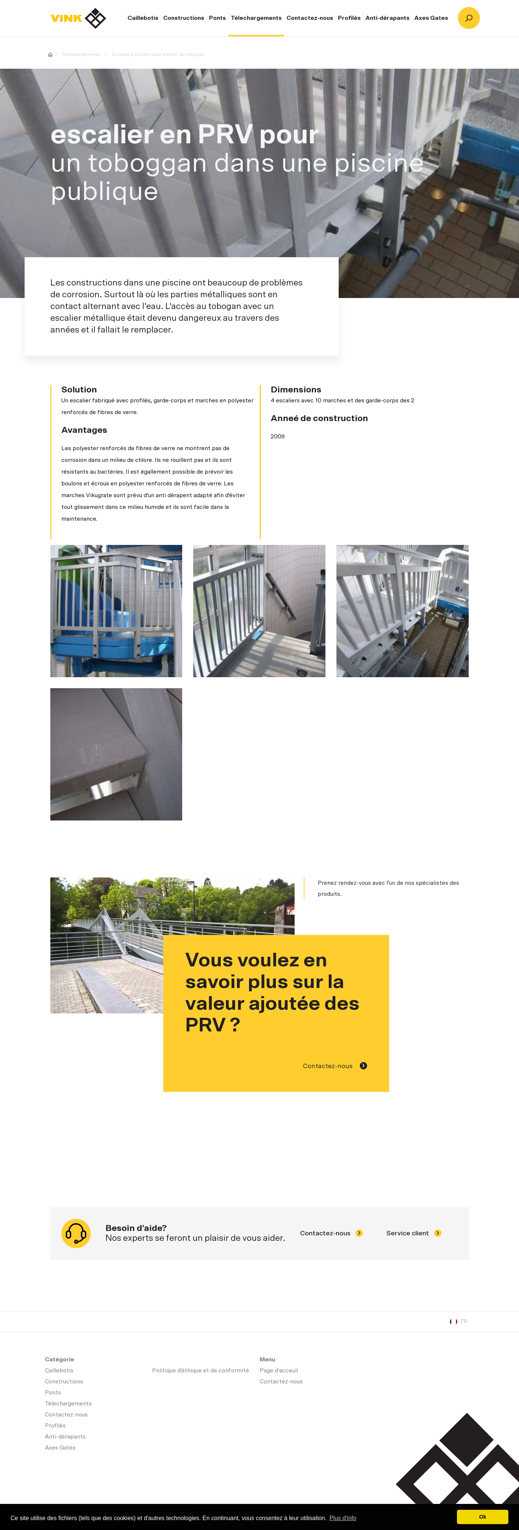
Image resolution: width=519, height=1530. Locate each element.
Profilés (349, 18)
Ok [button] (482, 1517)
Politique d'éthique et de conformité (200, 1370)
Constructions (183, 18)
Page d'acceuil (78, 18)
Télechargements (256, 18)
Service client (413, 1233)
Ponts (217, 18)
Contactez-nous (309, 18)
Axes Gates (431, 18)
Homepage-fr (50, 55)
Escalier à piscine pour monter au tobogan (158, 54)
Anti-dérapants (387, 18)
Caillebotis (142, 18)
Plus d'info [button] (342, 1518)
